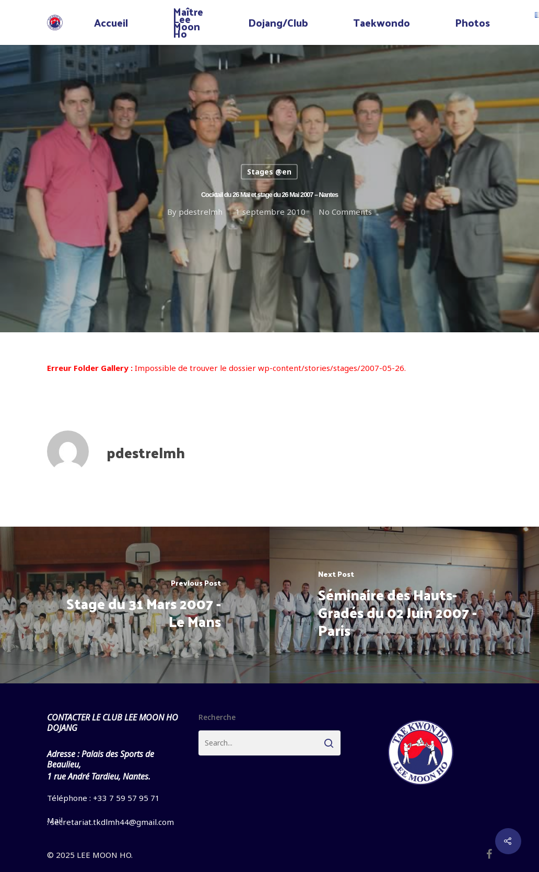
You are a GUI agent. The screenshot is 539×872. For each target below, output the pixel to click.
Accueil (111, 22)
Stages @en (269, 172)
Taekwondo (381, 22)
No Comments (345, 211)
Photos (472, 22)
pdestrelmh (200, 211)
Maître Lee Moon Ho (188, 22)
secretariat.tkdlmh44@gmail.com (112, 822)
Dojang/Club (278, 22)
